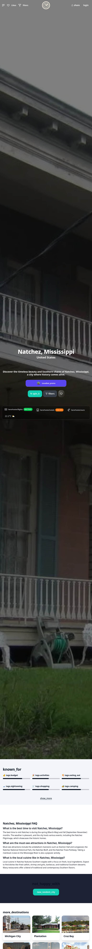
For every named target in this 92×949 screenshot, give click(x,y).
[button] (3, 5)
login (86, 5)
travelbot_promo (48, 383)
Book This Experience (22, 887)
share (75, 5)
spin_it (35, 393)
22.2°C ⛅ (10, 416)
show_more (46, 798)
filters (50, 393)
